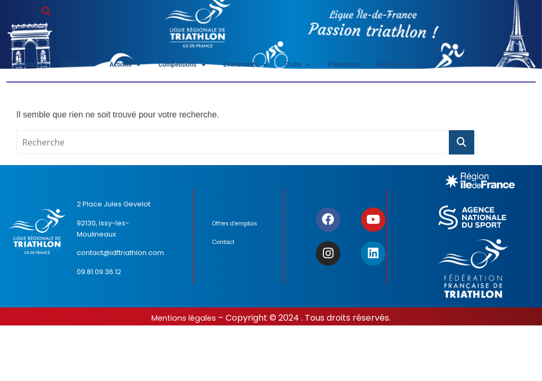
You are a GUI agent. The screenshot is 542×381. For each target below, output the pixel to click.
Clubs (330, 66)
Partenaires (383, 66)
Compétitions (203, 66)
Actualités (34, 66)
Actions (140, 66)
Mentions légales (184, 320)
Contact (225, 248)
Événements (272, 66)
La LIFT (86, 66)
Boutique (435, 66)
